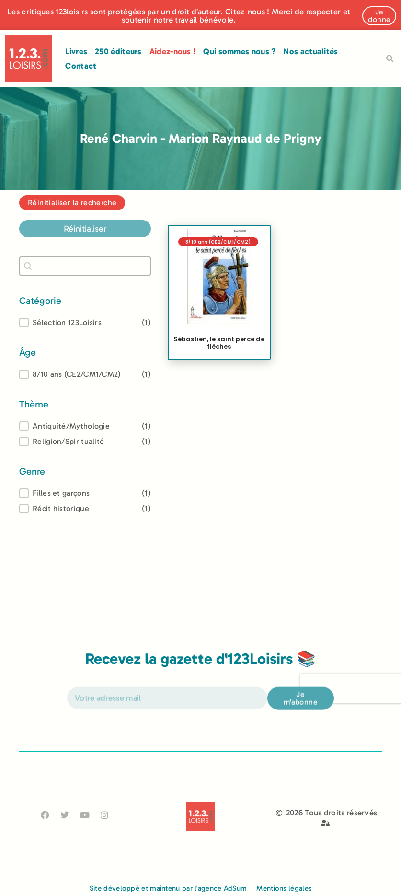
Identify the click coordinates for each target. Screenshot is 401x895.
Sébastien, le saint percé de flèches (218, 342)
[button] (390, 59)
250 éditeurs (118, 51)
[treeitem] (85, 374)
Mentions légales (283, 888)
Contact (80, 65)
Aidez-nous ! (172, 51)
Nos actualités (310, 51)
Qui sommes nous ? (239, 51)
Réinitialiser (85, 228)
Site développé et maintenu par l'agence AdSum (168, 888)
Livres (76, 51)
